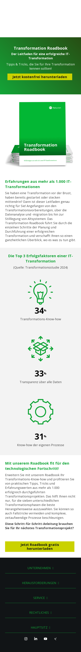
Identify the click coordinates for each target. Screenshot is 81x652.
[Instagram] (26, 615)
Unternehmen (39, 543)
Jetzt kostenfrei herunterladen (40, 51)
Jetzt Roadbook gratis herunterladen (40, 521)
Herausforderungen (39, 557)
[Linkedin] (36, 615)
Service (39, 572)
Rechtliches (39, 587)
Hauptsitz (39, 602)
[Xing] (55, 615)
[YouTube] (45, 615)
